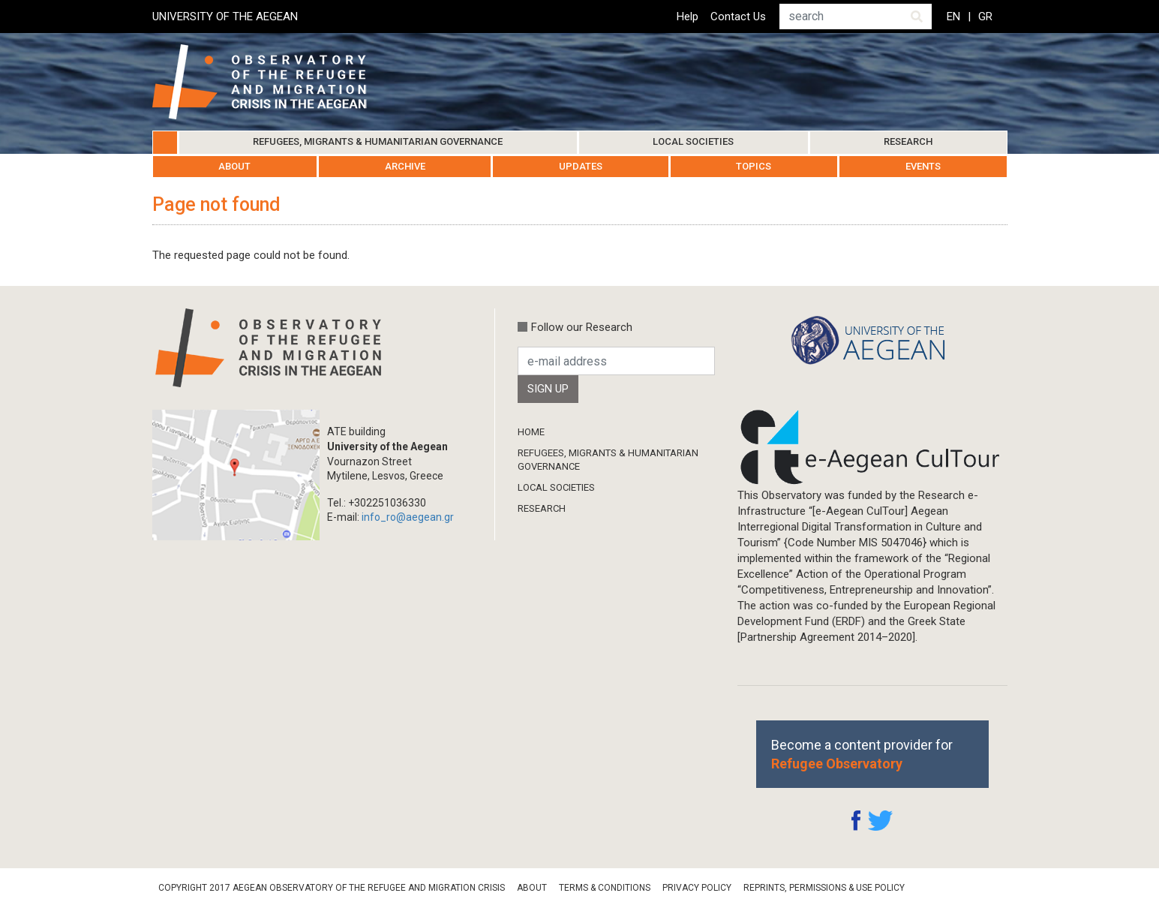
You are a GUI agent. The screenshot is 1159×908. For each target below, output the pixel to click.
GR (985, 16)
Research (908, 141)
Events (923, 166)
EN (953, 16)
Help (687, 16)
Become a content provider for (862, 754)
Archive (405, 166)
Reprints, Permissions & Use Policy (824, 887)
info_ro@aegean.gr (408, 517)
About (234, 166)
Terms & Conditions (604, 887)
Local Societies (693, 141)
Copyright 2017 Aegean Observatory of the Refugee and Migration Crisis (331, 887)
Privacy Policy (696, 887)
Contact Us (738, 16)
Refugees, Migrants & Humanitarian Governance (378, 141)
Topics (753, 166)
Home (165, 142)
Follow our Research (581, 327)
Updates (580, 166)
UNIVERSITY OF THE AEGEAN (225, 16)
